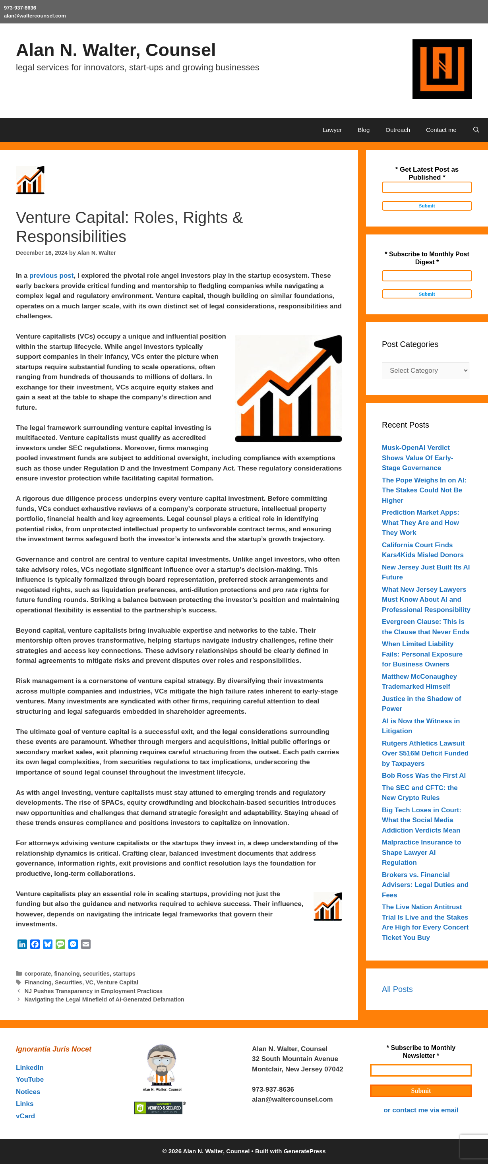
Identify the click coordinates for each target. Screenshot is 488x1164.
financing (66, 973)
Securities (68, 982)
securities (96, 973)
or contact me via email (420, 1110)
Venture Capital (117, 982)
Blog (364, 129)
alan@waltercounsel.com (35, 16)
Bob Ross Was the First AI (424, 775)
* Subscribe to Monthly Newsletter (421, 1051)
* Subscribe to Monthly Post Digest (427, 258)
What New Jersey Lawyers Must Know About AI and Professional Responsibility (426, 600)
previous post (51, 275)
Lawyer (332, 129)
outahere (308, 1089)
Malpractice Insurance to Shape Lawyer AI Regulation (421, 852)
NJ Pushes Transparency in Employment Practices (94, 991)
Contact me (441, 129)
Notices (28, 1092)
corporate (38, 973)
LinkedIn (30, 1067)
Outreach (397, 129)
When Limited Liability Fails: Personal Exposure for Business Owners (422, 654)
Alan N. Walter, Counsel (116, 50)
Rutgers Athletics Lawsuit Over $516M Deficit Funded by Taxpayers (425, 753)
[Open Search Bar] (476, 130)
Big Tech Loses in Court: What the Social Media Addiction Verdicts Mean (421, 820)
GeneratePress (305, 1151)
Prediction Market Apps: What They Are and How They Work (420, 522)
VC (89, 982)
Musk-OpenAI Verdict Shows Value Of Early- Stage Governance (417, 458)
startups (124, 973)
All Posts (397, 989)
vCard (25, 1116)
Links (24, 1104)
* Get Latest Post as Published (427, 173)
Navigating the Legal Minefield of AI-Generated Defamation (104, 999)
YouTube (30, 1079)
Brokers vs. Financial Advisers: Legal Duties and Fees (425, 885)
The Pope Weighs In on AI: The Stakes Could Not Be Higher (424, 490)
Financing (38, 982)
